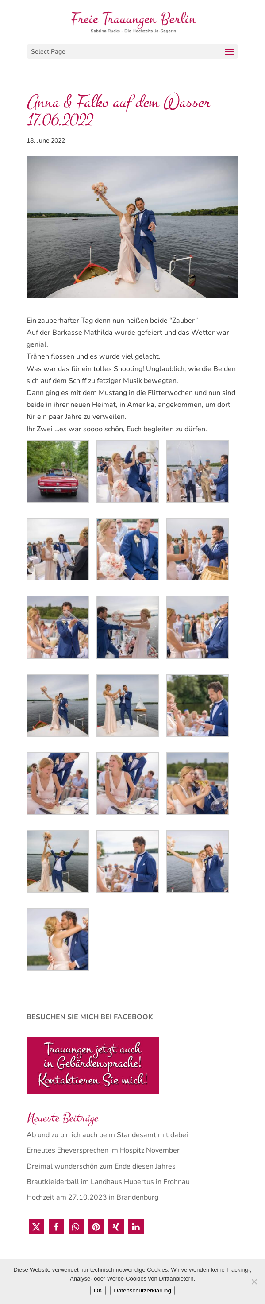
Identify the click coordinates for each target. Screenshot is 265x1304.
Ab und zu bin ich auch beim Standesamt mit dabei (107, 1135)
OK (98, 1290)
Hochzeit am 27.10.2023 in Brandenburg (92, 1197)
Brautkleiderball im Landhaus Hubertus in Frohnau (108, 1182)
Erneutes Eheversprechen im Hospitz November (103, 1150)
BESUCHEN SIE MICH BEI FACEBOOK (90, 1017)
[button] (36, 1226)
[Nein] (254, 1281)
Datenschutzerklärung (142, 1290)
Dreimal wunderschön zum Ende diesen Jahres (101, 1166)
